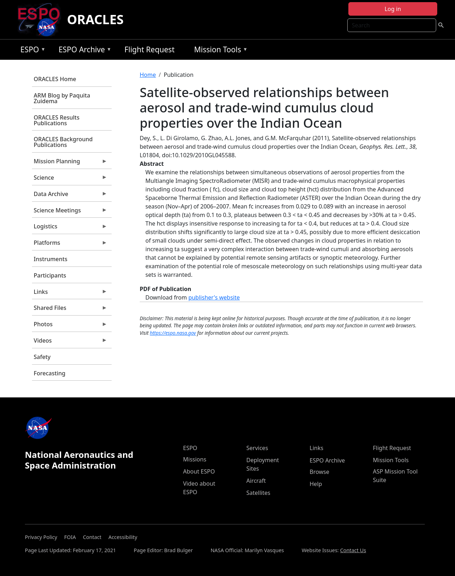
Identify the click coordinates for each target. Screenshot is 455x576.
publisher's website (214, 297)
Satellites (258, 493)
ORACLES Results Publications (57, 120)
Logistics (69, 228)
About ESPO (199, 471)
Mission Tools (219, 50)
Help (316, 484)
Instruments (51, 259)
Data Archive (69, 195)
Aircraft (256, 481)
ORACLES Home (55, 79)
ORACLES (95, 19)
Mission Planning (69, 163)
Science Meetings (69, 212)
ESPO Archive (83, 50)
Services (257, 448)
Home (148, 75)
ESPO (31, 50)
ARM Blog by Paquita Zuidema (62, 98)
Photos (69, 326)
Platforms (69, 244)
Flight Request (149, 49)
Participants (50, 275)
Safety (42, 357)
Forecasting (49, 373)
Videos (69, 342)
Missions (194, 459)
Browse (319, 472)
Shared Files (69, 309)
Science (69, 179)
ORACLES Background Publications (63, 142)
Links (69, 293)
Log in (393, 9)
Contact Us (353, 550)
